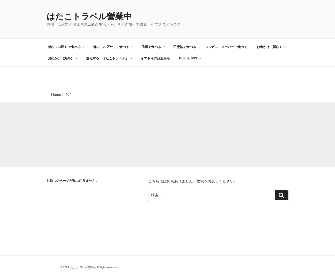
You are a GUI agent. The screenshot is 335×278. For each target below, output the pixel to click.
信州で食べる (153, 47)
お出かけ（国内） (272, 47)
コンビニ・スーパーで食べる (226, 47)
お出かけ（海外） (63, 58)
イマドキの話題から (155, 58)
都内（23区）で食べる (66, 47)
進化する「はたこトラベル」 (109, 58)
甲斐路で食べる (184, 47)
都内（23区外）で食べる (113, 47)
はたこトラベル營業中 (89, 16)
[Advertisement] (139, 134)
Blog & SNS (190, 58)
